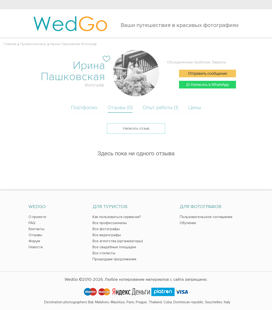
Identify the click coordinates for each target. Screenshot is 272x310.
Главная (9, 44)
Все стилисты (104, 253)
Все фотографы (106, 229)
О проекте (37, 217)
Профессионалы (33, 44)
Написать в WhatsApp (207, 85)
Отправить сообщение (207, 73)
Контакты (36, 229)
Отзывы (35, 235)
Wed (70, 23)
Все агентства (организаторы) (118, 241)
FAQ (32, 223)
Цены (194, 107)
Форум (34, 241)
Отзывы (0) (120, 107)
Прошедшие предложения (114, 259)
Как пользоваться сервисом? (117, 217)
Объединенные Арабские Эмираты (196, 62)
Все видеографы (107, 235)
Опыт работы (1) (160, 107)
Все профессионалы (110, 223)
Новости (36, 247)
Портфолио (84, 107)
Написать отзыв (136, 128)
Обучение (188, 223)
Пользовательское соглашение (206, 217)
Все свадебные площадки (114, 247)
